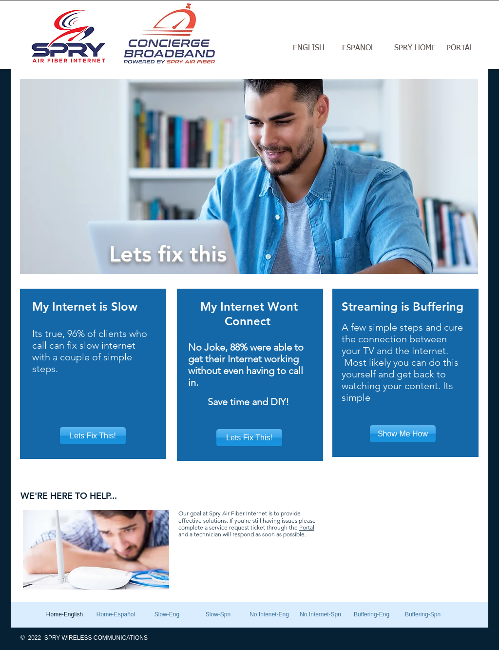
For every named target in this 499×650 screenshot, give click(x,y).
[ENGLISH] (308, 48)
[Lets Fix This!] (93, 435)
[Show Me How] (403, 433)
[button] (249, 176)
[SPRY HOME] (414, 48)
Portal (306, 527)
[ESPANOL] (358, 48)
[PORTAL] (460, 48)
